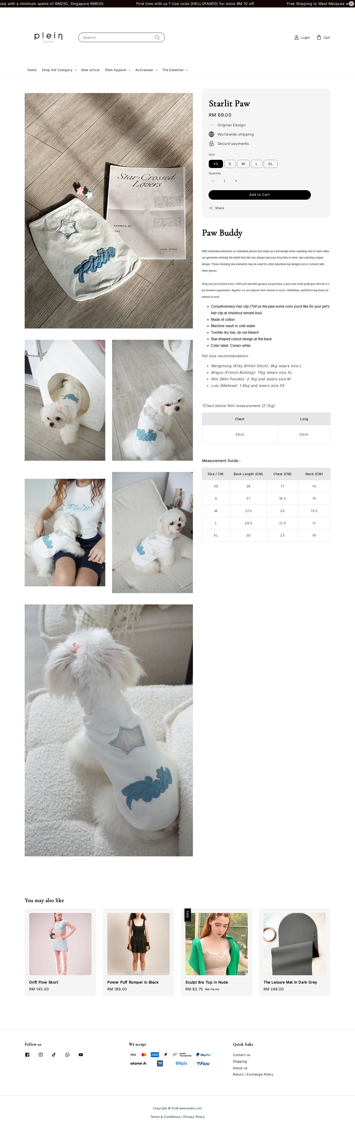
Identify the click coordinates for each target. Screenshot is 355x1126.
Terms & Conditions (165, 1117)
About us (240, 1068)
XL (270, 164)
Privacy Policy (194, 1117)
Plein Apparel (116, 70)
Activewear (144, 70)
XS (215, 164)
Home (31, 70)
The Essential (173, 70)
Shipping (240, 1061)
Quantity (215, 173)
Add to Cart (259, 194)
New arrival (90, 70)
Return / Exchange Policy (253, 1074)
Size (212, 154)
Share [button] (216, 208)
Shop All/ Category (57, 70)
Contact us (241, 1055)
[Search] (157, 37)
